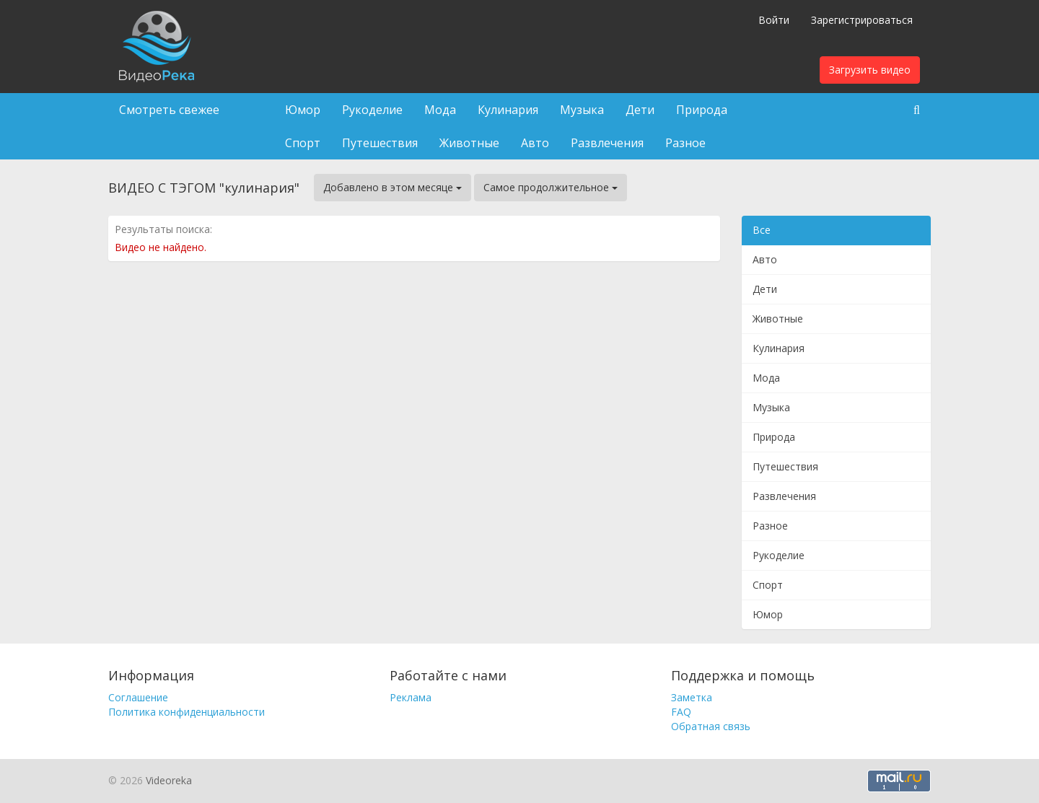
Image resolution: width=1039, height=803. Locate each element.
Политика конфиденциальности (186, 712)
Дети (640, 110)
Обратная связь (710, 726)
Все (762, 230)
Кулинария (508, 110)
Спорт (302, 143)
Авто (535, 143)
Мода (440, 110)
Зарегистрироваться (862, 20)
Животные (469, 143)
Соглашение (138, 697)
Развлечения (607, 143)
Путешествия (380, 143)
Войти (773, 20)
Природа (701, 110)
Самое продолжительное (550, 187)
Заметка (691, 697)
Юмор (302, 110)
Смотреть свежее (169, 110)
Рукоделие (372, 110)
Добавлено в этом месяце (392, 187)
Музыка (582, 110)
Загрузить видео (870, 69)
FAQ (681, 712)
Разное (685, 143)
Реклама (410, 697)
